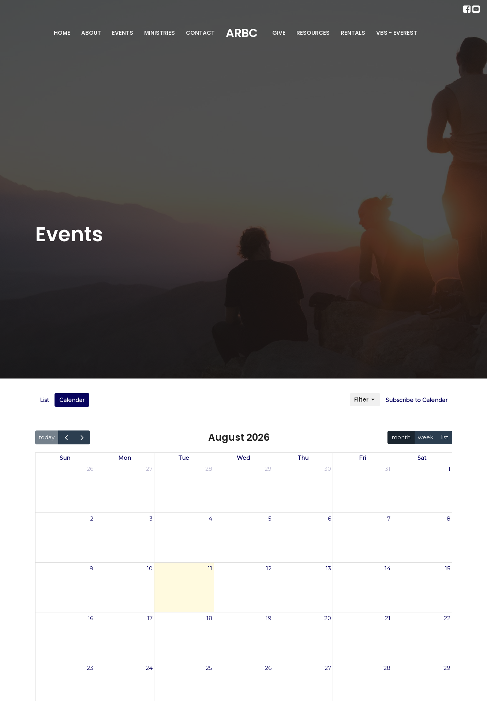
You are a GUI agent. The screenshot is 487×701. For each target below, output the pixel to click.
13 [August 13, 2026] (328, 568)
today (47, 437)
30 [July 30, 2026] (327, 468)
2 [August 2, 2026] (91, 518)
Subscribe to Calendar (416, 399)
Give (278, 33)
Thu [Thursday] (303, 457)
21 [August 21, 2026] (387, 618)
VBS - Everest (396, 33)
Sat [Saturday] (421, 457)
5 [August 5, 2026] (269, 518)
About (91, 33)
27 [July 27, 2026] (149, 468)
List (44, 399)
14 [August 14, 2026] (387, 568)
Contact (200, 33)
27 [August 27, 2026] (328, 667)
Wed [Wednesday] (243, 457)
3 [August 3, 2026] (151, 518)
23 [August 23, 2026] (90, 667)
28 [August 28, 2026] (386, 667)
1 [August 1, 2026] (449, 468)
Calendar (72, 399)
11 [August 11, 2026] (210, 568)
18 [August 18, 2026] (209, 618)
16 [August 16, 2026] (90, 618)
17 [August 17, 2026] (150, 618)
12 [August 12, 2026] (268, 568)
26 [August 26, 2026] (268, 667)
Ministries (159, 33)
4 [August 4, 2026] (210, 518)
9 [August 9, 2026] (91, 568)
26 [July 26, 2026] (90, 468)
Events (122, 33)
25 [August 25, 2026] (209, 667)
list (444, 437)
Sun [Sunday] (65, 457)
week (425, 437)
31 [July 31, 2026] (387, 468)
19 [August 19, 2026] (268, 618)
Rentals (353, 33)
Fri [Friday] (362, 457)
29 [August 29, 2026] (446, 667)
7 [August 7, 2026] (388, 518)
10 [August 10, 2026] (150, 568)
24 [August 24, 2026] (149, 667)
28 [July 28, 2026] (208, 468)
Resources (313, 33)
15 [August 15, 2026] (447, 568)
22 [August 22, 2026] (447, 618)
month (401, 437)
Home (62, 33)
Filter (365, 399)
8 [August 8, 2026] (448, 518)
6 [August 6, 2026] (329, 518)
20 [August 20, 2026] (327, 618)
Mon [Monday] (124, 457)
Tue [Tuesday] (184, 457)
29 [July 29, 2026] (268, 468)
